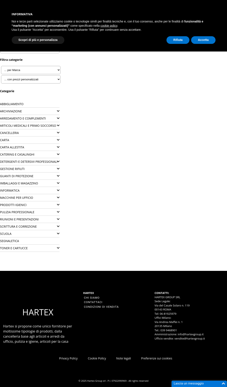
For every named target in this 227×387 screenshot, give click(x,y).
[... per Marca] (31, 70)
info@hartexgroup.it (190, 334)
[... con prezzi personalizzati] (31, 79)
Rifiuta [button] (178, 40)
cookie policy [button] (108, 25)
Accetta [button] (203, 40)
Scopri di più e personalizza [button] (38, 40)
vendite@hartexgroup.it (190, 338)
